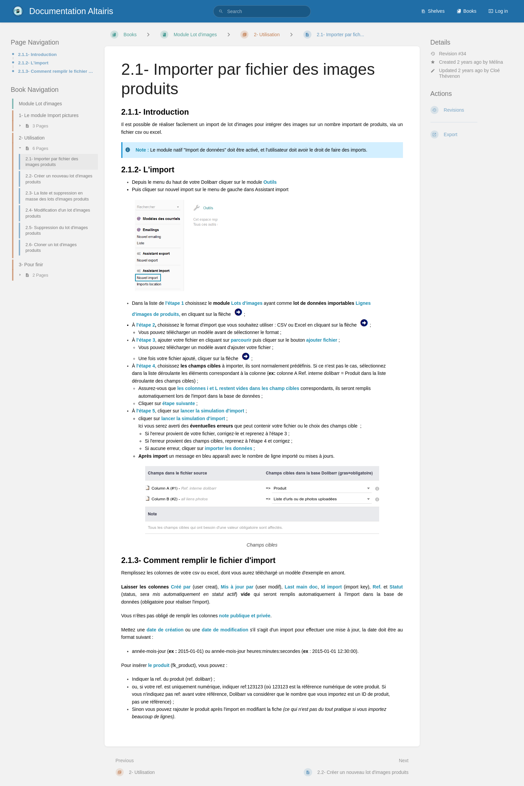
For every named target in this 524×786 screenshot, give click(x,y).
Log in (498, 11)
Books (466, 11)
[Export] (472, 134)
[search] (261, 11)
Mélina (496, 62)
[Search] (221, 11)
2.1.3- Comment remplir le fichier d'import (56, 71)
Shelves (433, 11)
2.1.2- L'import (33, 62)
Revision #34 (448, 53)
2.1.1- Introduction (37, 54)
